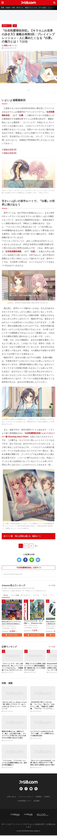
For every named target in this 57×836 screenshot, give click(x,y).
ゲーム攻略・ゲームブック (20, 595)
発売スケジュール (31, 7)
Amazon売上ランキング (13, 585)
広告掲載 (36, 801)
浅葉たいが (7, 45)
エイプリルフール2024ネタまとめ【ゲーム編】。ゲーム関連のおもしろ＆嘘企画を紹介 (42, 734)
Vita (15, 25)
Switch (8, 7)
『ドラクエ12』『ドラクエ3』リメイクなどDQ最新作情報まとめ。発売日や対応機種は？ (14, 763)
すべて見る (52, 585)
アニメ (45, 595)
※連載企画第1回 (9, 150)
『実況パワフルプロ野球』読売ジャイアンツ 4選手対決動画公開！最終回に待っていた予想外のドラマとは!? (35, 667)
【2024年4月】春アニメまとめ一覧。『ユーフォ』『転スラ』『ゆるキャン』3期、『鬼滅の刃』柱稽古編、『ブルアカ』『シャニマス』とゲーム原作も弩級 (42, 706)
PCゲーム (20, 7)
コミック (36, 595)
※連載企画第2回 (9, 153)
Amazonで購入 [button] (12, 635)
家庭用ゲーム (7, 25)
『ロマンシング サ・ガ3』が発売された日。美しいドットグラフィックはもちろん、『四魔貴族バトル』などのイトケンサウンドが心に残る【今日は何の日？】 (12, 667)
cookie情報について (24, 801)
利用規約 (39, 797)
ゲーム (5, 595)
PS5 (13, 7)
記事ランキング (9, 647)
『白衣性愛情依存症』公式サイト (29, 568)
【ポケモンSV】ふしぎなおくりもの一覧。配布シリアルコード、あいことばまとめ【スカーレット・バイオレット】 (14, 706)
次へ (36, 546)
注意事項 (47, 797)
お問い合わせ (11, 797)
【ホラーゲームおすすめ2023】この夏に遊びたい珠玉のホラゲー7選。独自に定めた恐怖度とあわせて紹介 (42, 763)
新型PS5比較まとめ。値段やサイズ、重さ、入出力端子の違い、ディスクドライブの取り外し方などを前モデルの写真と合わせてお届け (14, 735)
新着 (2, 7)
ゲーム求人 (42, 7)
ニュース (51, 7)
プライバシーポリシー (25, 797)
